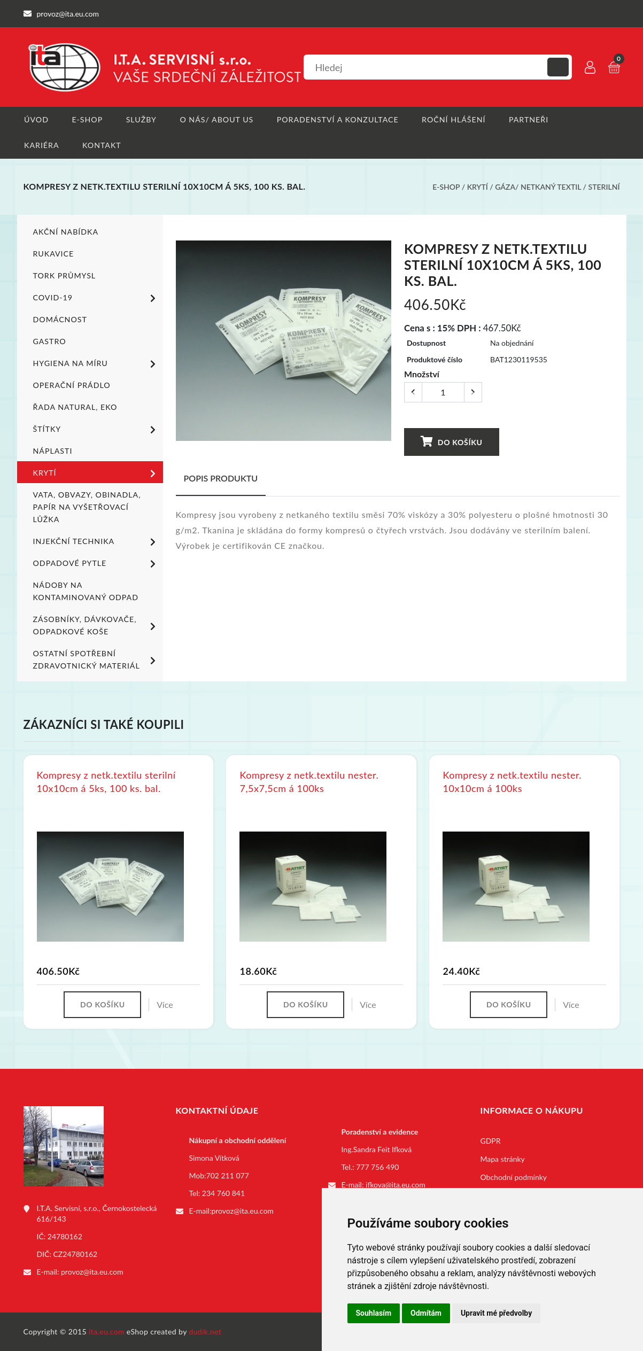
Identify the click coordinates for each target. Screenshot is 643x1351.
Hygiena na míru (96, 364)
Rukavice (53, 254)
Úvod (36, 119)
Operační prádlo (71, 385)
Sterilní (604, 187)
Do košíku (452, 442)
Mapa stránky (503, 1159)
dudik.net (205, 1331)
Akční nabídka (65, 232)
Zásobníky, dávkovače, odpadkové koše (96, 625)
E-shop (87, 119)
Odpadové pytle (96, 564)
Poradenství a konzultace (337, 119)
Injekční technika (96, 542)
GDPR (491, 1141)
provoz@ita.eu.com (92, 1272)
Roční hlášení (452, 119)
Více (165, 1005)
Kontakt (101, 145)
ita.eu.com (107, 1331)
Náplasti (52, 451)
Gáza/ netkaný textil (538, 187)
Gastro (49, 341)
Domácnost (60, 319)
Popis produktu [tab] (221, 478)
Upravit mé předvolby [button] (496, 1313)
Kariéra (41, 145)
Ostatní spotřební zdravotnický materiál (96, 660)
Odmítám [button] (425, 1313)
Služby (141, 119)
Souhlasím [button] (374, 1313)
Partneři (527, 119)
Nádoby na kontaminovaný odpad (85, 591)
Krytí (477, 187)
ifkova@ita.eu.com (395, 1185)
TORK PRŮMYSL (64, 276)
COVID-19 (96, 299)
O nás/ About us (216, 119)
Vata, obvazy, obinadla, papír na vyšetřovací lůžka (86, 507)
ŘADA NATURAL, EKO (75, 407)
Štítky (96, 430)
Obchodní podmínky (514, 1177)
